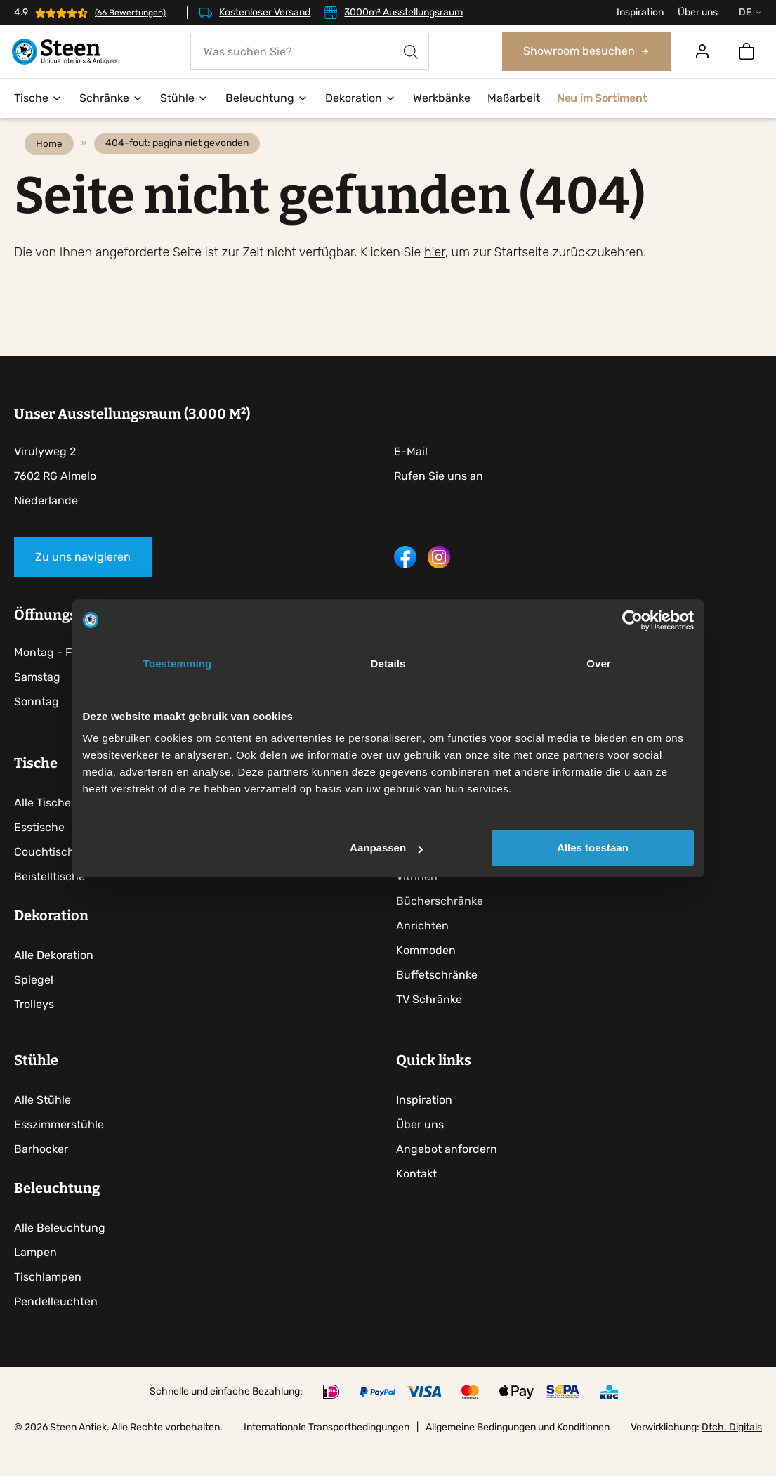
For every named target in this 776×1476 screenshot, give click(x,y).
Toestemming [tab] (177, 664)
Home (52, 165)
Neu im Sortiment (602, 98)
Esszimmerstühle (59, 1154)
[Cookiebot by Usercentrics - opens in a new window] (632, 620)
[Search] (410, 52)
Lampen (35, 1282)
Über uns (698, 12)
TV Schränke (433, 1024)
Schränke (111, 98)
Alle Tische (42, 827)
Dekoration (360, 98)
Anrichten (426, 950)
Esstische (39, 851)
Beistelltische (49, 901)
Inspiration (640, 12)
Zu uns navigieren (83, 579)
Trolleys (34, 1029)
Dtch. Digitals (732, 1457)
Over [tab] (598, 664)
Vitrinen (420, 901)
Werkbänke (442, 98)
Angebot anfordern (450, 1179)
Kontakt (420, 1203)
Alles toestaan (593, 848)
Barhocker (41, 1179)
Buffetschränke (440, 999)
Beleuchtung (266, 98)
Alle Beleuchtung (59, 1258)
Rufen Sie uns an (438, 498)
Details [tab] (388, 664)
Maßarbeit (513, 98)
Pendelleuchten (56, 1331)
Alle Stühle (42, 1130)
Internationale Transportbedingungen (326, 1457)
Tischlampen (47, 1307)
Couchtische (47, 876)
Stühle (184, 98)
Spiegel (33, 1004)
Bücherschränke (443, 925)
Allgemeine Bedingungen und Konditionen (518, 1457)
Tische (38, 98)
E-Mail (411, 474)
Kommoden (429, 974)
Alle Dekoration (53, 979)
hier (434, 274)
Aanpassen (386, 848)
